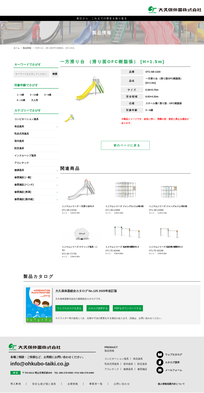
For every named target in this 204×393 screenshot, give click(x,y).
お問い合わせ (122, 384)
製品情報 (27, 48)
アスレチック (21, 162)
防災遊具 (19, 148)
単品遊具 (138, 359)
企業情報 (72, 384)
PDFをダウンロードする (128, 308)
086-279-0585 (66, 373)
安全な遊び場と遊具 (44, 384)
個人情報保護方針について (171, 384)
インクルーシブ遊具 (25, 155)
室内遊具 (19, 141)
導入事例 (15, 384)
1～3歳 (20, 94)
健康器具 (128, 369)
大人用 (34, 100)
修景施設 (142, 369)
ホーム (16, 48)
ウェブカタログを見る (69, 308)
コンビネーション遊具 (26, 119)
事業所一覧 (96, 384)
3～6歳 (47, 94)
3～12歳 (34, 94)
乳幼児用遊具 (21, 133)
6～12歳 (21, 100)
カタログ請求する (98, 308)
